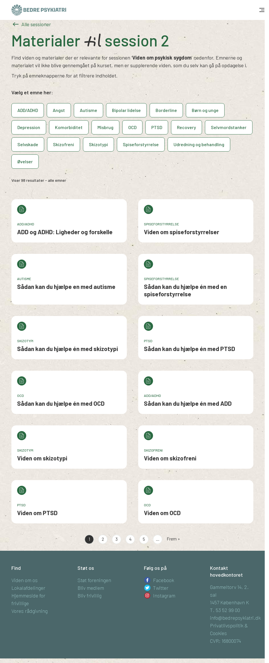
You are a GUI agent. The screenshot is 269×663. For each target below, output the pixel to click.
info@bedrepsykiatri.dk (235, 618)
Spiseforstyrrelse (141, 144)
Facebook (163, 580)
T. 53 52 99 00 (225, 610)
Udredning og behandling (199, 144)
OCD (132, 127)
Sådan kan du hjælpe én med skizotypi (67, 348)
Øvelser (25, 161)
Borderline (166, 110)
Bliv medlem (91, 588)
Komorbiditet (69, 127)
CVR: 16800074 (225, 641)
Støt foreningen (94, 580)
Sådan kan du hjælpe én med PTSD (189, 348)
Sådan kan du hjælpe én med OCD (61, 403)
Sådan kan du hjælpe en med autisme (66, 286)
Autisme (88, 110)
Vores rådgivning (29, 611)
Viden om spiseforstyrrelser (181, 231)
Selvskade (27, 144)
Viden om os (24, 580)
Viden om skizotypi (42, 458)
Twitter (160, 588)
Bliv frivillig (89, 595)
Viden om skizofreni (170, 458)
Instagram (164, 595)
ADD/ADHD (27, 110)
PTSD (156, 127)
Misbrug (105, 127)
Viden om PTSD (37, 512)
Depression (28, 127)
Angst (59, 110)
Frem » (173, 538)
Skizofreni (63, 144)
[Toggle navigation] (261, 10)
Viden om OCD (162, 512)
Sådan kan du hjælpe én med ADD (188, 403)
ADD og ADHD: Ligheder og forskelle (65, 231)
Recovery (186, 127)
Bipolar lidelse (126, 110)
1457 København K (229, 602)
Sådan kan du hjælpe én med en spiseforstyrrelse (185, 290)
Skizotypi (98, 144)
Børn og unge (205, 110)
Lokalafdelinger (28, 588)
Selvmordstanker (228, 127)
